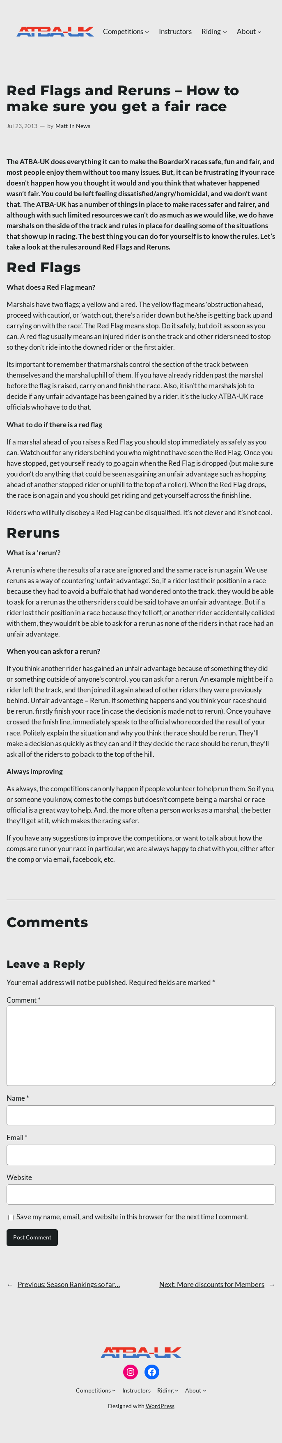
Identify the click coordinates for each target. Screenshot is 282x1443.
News (83, 125)
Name (18, 1098)
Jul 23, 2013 (22, 125)
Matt (61, 125)
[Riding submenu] (225, 32)
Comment (24, 1000)
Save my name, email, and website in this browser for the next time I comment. (132, 1216)
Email (17, 1137)
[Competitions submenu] (147, 32)
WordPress (160, 1405)
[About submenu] (259, 32)
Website (19, 1177)
